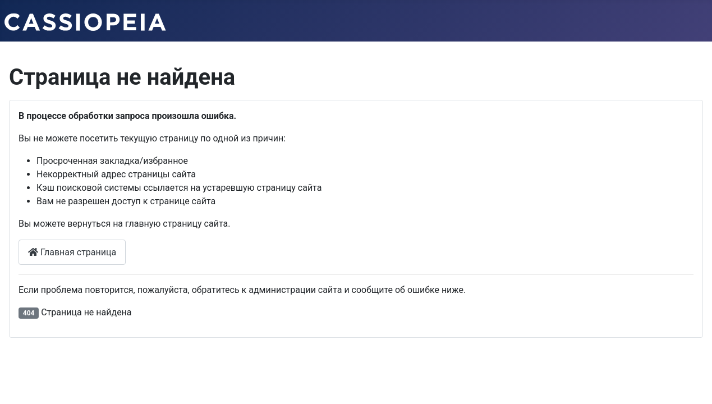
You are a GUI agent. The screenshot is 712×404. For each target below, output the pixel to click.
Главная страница (72, 252)
